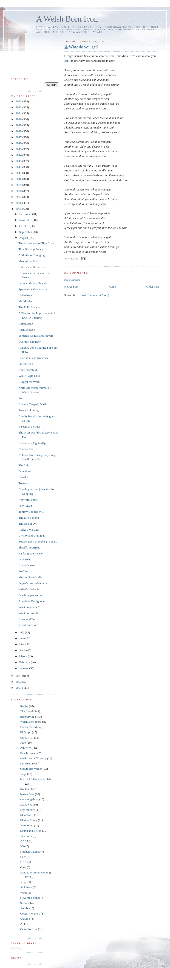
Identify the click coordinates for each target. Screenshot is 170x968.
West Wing (26, 825)
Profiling (23, 571)
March (23, 656)
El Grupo (25, 732)
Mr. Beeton (27, 763)
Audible (25, 908)
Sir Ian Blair (25, 364)
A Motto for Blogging (31, 255)
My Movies (25, 301)
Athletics (25, 748)
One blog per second (30, 595)
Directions (24, 471)
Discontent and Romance (33, 358)
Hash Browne (26, 329)
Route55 (25, 789)
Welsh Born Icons (31, 721)
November (26, 220)
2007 (19, 197)
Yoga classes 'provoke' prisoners (37, 541)
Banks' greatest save (30, 553)
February (25, 662)
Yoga (23, 774)
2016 (19, 143)
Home (112, 286)
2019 (19, 125)
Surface (24, 903)
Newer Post (71, 286)
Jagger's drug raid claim (32, 583)
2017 (19, 137)
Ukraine (25, 918)
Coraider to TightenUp (31, 443)
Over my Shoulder (29, 341)
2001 (19, 687)
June (22, 638)
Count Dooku (26, 565)
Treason (23, 483)
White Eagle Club (29, 376)
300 (22, 846)
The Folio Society (29, 307)
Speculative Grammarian (33, 289)
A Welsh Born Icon (67, 18)
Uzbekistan (25, 295)
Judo (23, 742)
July (22, 632)
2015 (19, 149)
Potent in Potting (28, 410)
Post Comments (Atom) (95, 295)
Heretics (23, 477)
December (25, 214)
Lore (23, 857)
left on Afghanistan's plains (36, 779)
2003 (19, 681)
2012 (19, 167)
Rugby (24, 706)
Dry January (27, 809)
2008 (19, 191)
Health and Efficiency (33, 758)
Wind (23, 892)
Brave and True (27, 619)
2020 (19, 119)
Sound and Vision (30, 830)
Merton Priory (28, 820)
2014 (19, 155)
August (24, 238)
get (66, 60)
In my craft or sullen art (32, 283)
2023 (19, 101)
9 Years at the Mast (29, 426)
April (22, 650)
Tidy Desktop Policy (30, 249)
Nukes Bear (27, 794)
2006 (19, 202)
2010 (19, 179)
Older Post (152, 286)
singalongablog (29, 799)
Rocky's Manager (28, 529)
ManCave (26, 815)
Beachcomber (28, 753)
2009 (19, 185)
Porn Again (25, 505)
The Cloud (26, 711)
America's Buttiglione (31, 601)
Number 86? (25, 449)
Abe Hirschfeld (27, 370)
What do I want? (28, 613)
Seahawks (26, 804)
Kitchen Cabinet (30, 851)
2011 (19, 173)
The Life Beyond (28, 517)
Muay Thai (26, 737)
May (22, 644)
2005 (19, 208)
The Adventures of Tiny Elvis (36, 243)
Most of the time (28, 261)
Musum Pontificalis (30, 577)
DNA (23, 862)
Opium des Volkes (31, 768)
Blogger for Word (29, 381)
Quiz (23, 867)
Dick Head (24, 559)
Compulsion (25, 323)
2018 (19, 131)
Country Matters (30, 913)
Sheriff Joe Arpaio (29, 547)
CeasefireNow (28, 929)
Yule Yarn (26, 836)
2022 (19, 107)
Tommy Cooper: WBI (31, 511)
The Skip (23, 465)
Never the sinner (30, 897)
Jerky (23, 882)
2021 (19, 113)
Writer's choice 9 (28, 589)
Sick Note (26, 887)
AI (21, 924)
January (24, 668)
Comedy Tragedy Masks (33, 404)
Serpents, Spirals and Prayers (35, 335)
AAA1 (24, 841)
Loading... (17, 948)
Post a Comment (72, 280)
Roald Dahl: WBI (28, 625)
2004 (19, 675)
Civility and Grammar (31, 535)
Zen (20, 398)
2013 (19, 161)
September (26, 232)
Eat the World (28, 727)
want (112, 56)
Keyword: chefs (27, 499)
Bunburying (27, 716)
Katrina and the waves (31, 267)
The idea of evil (27, 523)
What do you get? (84, 47)
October (24, 226)
